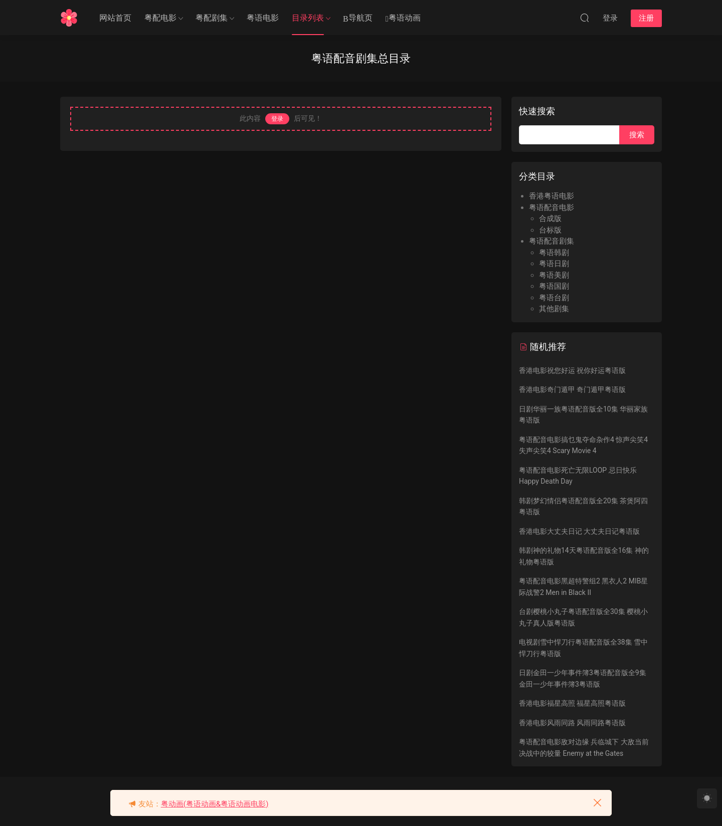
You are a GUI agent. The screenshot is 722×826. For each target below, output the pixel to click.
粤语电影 (263, 18)
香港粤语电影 (551, 195)
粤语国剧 (554, 286)
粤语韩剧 (554, 252)
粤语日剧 (554, 263)
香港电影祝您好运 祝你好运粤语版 (572, 370)
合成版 (550, 218)
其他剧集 (554, 308)
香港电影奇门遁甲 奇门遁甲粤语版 (572, 389)
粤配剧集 (212, 18)
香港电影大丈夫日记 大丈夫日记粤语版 (579, 531)
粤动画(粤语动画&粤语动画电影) (215, 803)
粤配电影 (160, 18)
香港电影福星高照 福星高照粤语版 (572, 703)
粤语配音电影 (551, 207)
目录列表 (308, 18)
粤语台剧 (554, 297)
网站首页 (115, 18)
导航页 (358, 18)
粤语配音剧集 (551, 241)
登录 (277, 118)
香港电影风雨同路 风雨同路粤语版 (572, 723)
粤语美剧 (554, 275)
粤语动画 (403, 18)
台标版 (550, 230)
